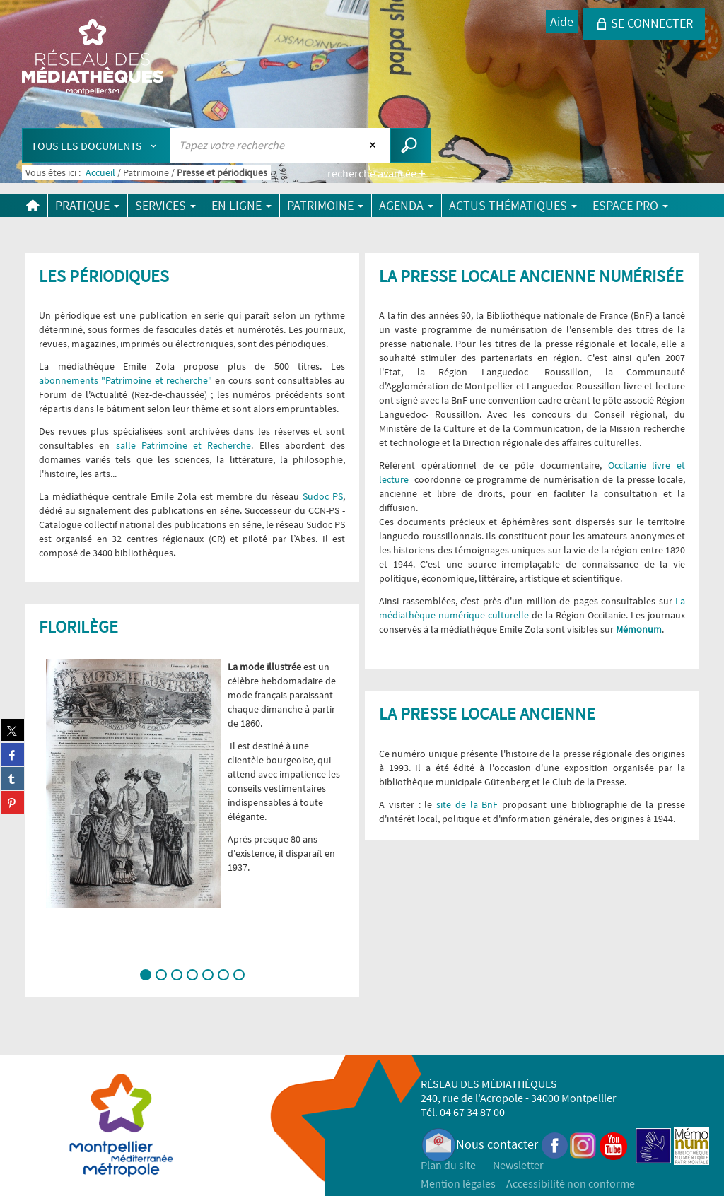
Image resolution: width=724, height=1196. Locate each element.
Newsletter (518, 1165)
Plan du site (448, 1165)
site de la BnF (465, 804)
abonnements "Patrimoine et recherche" (125, 380)
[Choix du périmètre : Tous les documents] (96, 145)
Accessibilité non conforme (570, 1183)
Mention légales (458, 1183)
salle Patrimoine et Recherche (184, 445)
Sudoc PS (323, 496)
